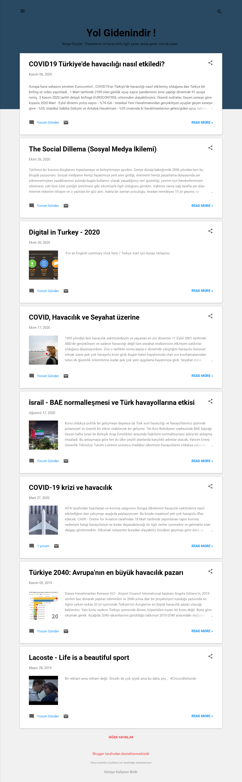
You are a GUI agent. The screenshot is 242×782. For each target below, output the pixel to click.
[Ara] (219, 12)
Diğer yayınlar (121, 737)
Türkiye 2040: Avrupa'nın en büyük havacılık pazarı (106, 572)
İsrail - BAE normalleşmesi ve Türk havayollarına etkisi (112, 402)
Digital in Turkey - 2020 (64, 232)
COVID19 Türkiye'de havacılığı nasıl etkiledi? (97, 64)
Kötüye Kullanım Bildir (121, 772)
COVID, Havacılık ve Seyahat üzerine (84, 317)
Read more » (202, 122)
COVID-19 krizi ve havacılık (70, 487)
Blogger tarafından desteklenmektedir (121, 754)
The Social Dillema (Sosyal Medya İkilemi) (93, 149)
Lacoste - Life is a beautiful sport (79, 658)
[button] (210, 63)
